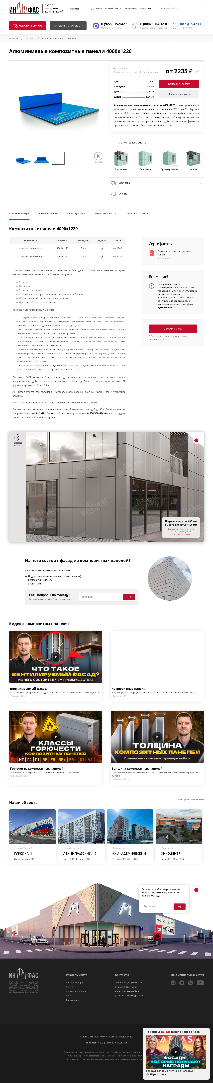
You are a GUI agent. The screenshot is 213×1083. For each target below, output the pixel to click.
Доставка (96, 8)
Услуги (69, 986)
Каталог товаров (75, 982)
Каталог (30, 38)
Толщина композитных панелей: (157, 771)
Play (56, 657)
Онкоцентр (170, 853)
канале (165, 1032)
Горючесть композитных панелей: (44, 770)
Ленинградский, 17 (79, 853)
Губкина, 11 (24, 853)
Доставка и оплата (76, 991)
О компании (130, 8)
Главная (13, 38)
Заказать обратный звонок (153, 28)
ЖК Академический (129, 853)
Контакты (145, 8)
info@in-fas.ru (192, 24)
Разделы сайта (76, 975)
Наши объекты (113, 8)
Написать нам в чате (111, 28)
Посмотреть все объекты (190, 799)
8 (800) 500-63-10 (153, 24)
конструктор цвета (181, 534)
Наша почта (186, 27)
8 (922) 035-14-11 (114, 24)
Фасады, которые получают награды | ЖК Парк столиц (170, 1072)
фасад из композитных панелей (94, 560)
